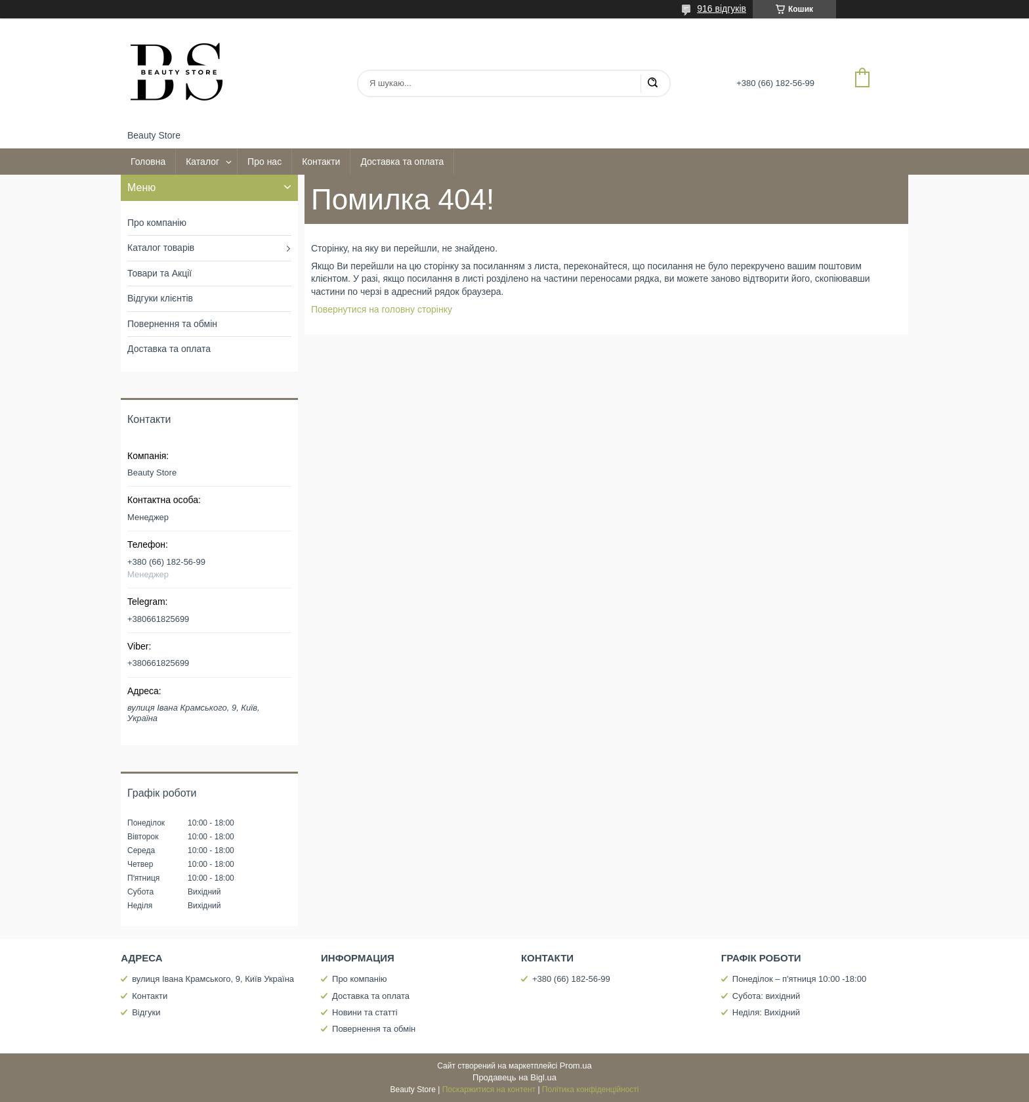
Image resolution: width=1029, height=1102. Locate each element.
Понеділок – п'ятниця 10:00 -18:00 (799, 979)
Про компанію (156, 222)
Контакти (321, 161)
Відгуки (146, 1012)
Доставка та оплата (402, 161)
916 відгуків (721, 8)
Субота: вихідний (766, 996)
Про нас (264, 161)
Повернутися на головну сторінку (381, 309)
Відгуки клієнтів (160, 298)
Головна (148, 161)
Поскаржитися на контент (489, 1089)
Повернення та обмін (172, 324)
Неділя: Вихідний (766, 1012)
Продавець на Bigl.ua (514, 1077)
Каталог (202, 161)
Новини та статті (365, 1012)
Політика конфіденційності (590, 1089)
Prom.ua (576, 1065)
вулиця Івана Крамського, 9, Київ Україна (213, 979)
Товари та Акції (159, 273)
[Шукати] (652, 83)
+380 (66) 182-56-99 (571, 979)
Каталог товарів (160, 247)
